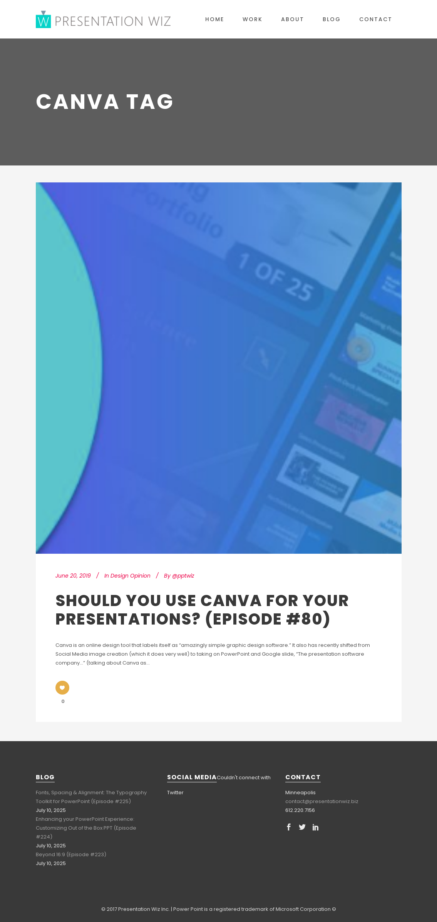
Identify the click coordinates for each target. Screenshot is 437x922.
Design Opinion (131, 576)
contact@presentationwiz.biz (321, 801)
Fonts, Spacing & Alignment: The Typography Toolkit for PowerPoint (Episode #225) (91, 797)
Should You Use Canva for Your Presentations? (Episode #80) (202, 610)
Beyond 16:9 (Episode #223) (71, 854)
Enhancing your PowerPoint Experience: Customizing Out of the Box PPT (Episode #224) (86, 827)
